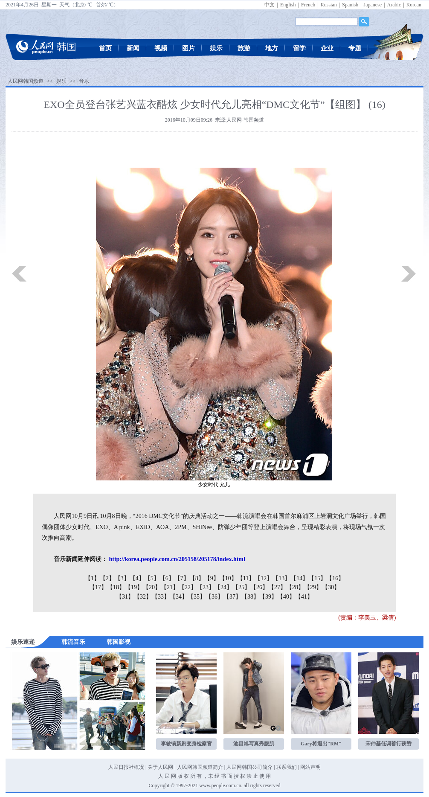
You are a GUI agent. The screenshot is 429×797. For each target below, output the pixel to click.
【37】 (232, 596)
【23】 (205, 587)
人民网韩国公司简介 (249, 767)
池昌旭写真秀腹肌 (253, 744)
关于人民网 (160, 767)
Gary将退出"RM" (321, 744)
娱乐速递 (23, 642)
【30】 (331, 587)
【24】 (223, 587)
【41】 (304, 596)
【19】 (134, 587)
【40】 (286, 596)
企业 (327, 48)
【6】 (166, 578)
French (308, 5)
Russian (329, 5)
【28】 (295, 587)
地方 (271, 48)
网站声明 (310, 767)
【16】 (335, 578)
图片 (188, 48)
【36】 (214, 596)
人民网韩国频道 (25, 81)
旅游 (244, 48)
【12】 (263, 578)
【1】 (92, 578)
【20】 (152, 587)
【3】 (122, 578)
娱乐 (216, 48)
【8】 (196, 578)
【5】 (152, 578)
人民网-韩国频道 (245, 120)
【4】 (137, 578)
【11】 (246, 578)
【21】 (170, 587)
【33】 (161, 596)
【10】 (228, 578)
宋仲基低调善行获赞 (388, 744)
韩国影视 (118, 642)
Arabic (394, 5)
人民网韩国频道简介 (200, 767)
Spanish (350, 5)
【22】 (188, 587)
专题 (354, 48)
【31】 (125, 596)
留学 (299, 48)
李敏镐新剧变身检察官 (186, 744)
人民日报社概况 (126, 767)
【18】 (116, 587)
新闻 (133, 48)
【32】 (143, 596)
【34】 (179, 596)
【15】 (317, 578)
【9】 (211, 578)
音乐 (84, 81)
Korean (413, 5)
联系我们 (286, 767)
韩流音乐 (73, 642)
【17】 (98, 587)
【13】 (281, 578)
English (288, 5)
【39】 (268, 596)
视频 (160, 48)
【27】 (277, 587)
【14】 (299, 578)
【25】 (241, 587)
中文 (269, 5)
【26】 (259, 587)
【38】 (250, 596)
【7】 (181, 578)
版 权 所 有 (189, 776)
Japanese (373, 5)
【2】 (107, 578)
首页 (105, 48)
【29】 (313, 587)
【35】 (197, 596)
